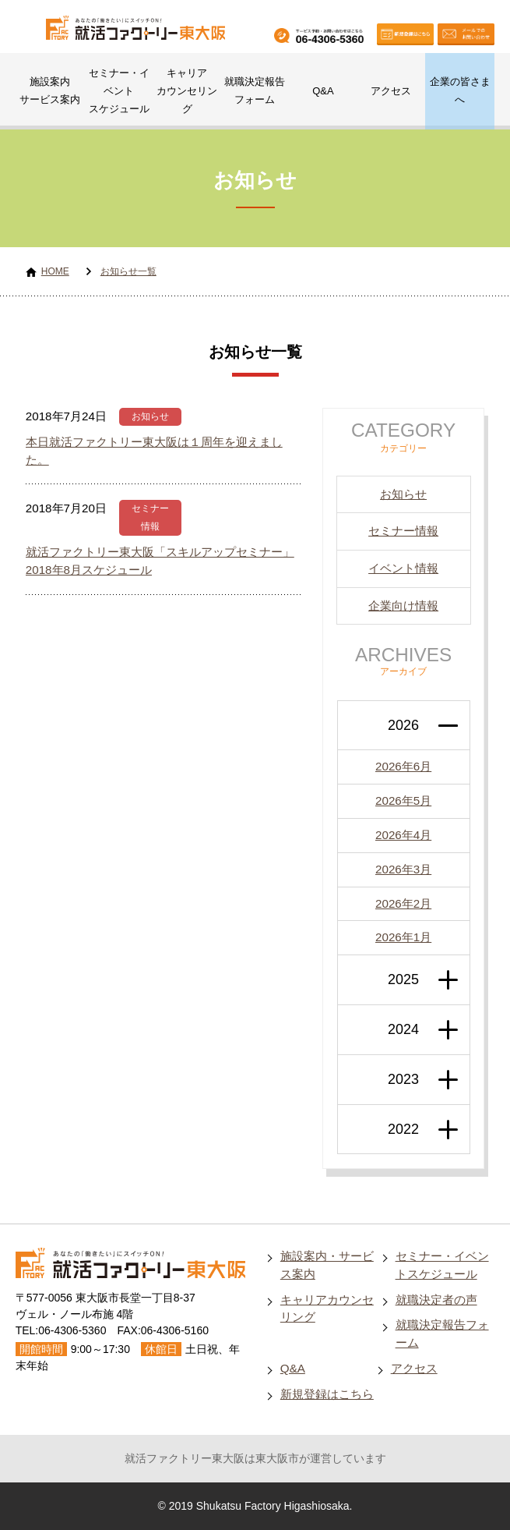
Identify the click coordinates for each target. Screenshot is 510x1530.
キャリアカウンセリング (187, 91)
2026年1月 (403, 937)
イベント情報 (403, 568)
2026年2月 (403, 903)
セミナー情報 (403, 530)
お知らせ (150, 416)
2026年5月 (403, 800)
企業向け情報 (403, 605)
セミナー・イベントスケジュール (119, 91)
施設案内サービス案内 (49, 90)
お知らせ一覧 (128, 271)
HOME (55, 271)
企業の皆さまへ (460, 90)
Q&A (322, 91)
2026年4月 (403, 834)
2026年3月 (403, 869)
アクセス (391, 91)
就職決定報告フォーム (254, 90)
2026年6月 (403, 766)
